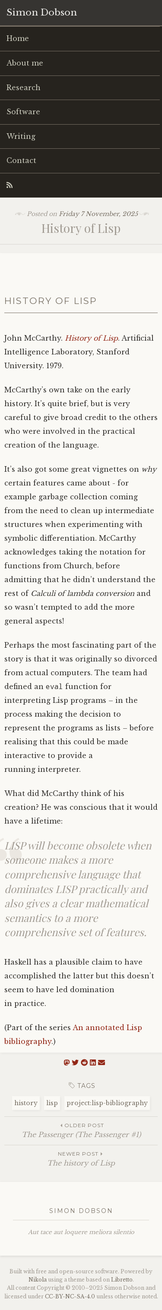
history (26, 1103)
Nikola (38, 1279)
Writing (20, 136)
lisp (52, 1103)
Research (23, 87)
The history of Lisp (81, 1158)
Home (17, 38)
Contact (21, 160)
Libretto (122, 1279)
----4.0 (70, 1296)
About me (24, 63)
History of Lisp (91, 338)
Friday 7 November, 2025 (98, 214)
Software (23, 111)
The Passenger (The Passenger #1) (81, 1130)
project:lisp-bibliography (107, 1103)
